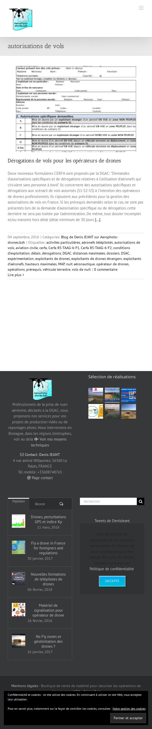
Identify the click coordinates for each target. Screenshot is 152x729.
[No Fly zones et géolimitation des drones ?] (18, 640)
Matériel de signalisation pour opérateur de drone (48, 610)
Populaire (18, 501)
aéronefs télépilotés (97, 242)
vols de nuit (81, 269)
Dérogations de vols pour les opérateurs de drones (64, 160)
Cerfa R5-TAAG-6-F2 (96, 247)
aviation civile (27, 247)
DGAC (67, 253)
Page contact (42, 477)
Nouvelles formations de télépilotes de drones (48, 579)
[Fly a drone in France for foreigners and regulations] (18, 547)
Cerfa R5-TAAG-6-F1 (63, 247)
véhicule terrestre (56, 269)
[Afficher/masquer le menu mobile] (141, 8)
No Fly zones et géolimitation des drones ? (48, 641)
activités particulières (63, 242)
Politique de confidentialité (112, 568)
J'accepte (112, 581)
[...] (97, 219)
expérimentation (21, 258)
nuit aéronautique (80, 264)
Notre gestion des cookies (129, 708)
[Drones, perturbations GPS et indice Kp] (18, 521)
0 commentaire (105, 269)
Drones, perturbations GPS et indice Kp (48, 519)
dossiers (113, 253)
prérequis (33, 269)
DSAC (125, 253)
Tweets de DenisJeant (112, 520)
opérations (16, 269)
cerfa (43, 247)
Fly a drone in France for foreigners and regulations (48, 548)
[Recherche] (140, 501)
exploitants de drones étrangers (96, 258)
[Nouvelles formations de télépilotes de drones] (18, 578)
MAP (61, 264)
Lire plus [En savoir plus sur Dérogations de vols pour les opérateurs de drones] (14, 275)
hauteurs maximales (41, 264)
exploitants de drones (52, 258)
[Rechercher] (108, 501)
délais (35, 253)
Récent (40, 504)
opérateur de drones (112, 264)
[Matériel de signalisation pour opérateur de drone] (18, 609)
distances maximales (89, 253)
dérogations (51, 253)
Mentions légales (24, 685)
